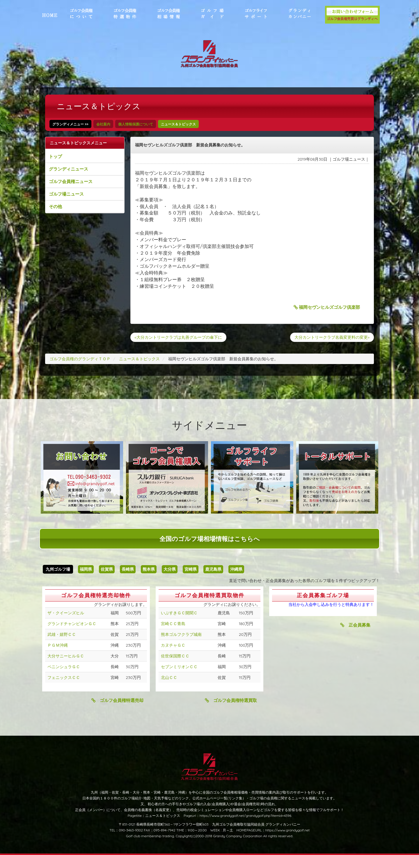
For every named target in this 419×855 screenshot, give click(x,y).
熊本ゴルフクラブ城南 (181, 634)
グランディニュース (68, 169)
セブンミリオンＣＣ (179, 666)
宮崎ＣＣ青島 (173, 623)
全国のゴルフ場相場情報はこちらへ (209, 538)
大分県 (170, 569)
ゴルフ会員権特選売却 (117, 700)
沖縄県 (236, 569)
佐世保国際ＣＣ (175, 656)
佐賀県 (107, 569)
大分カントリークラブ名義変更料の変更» (332, 337)
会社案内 (103, 124)
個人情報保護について (135, 124)
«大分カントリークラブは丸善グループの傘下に (178, 337)
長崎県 (128, 569)
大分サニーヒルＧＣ (65, 656)
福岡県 (86, 569)
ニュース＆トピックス (178, 124)
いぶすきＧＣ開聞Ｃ (179, 612)
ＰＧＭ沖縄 (57, 645)
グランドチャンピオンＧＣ (71, 623)
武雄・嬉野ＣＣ (61, 634)
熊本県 (149, 569)
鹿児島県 (213, 569)
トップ (55, 156)
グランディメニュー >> (70, 124)
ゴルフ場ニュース (66, 194)
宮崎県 (190, 569)
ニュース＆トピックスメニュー (78, 143)
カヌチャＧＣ (173, 645)
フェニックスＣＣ (63, 677)
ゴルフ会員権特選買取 (231, 700)
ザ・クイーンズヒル (65, 612)
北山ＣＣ (169, 677)
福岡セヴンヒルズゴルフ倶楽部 (327, 307)
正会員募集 (355, 625)
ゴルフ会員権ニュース (71, 181)
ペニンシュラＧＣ (63, 666)
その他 (55, 206)
